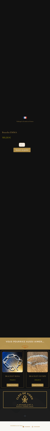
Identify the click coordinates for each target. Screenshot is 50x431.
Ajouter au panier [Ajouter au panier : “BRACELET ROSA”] (12, 385)
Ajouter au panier (22, 150)
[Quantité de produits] (22, 145)
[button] (25, 416)
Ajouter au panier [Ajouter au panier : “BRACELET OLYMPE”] (37, 385)
